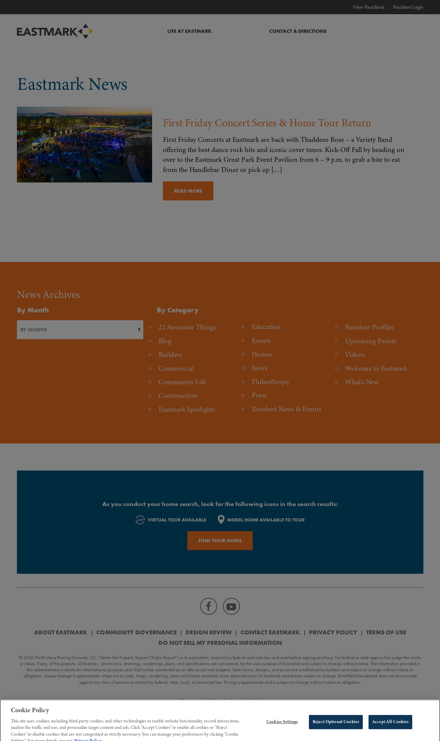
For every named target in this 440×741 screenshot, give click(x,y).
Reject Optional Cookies (336, 728)
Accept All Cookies (390, 728)
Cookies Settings (282, 728)
